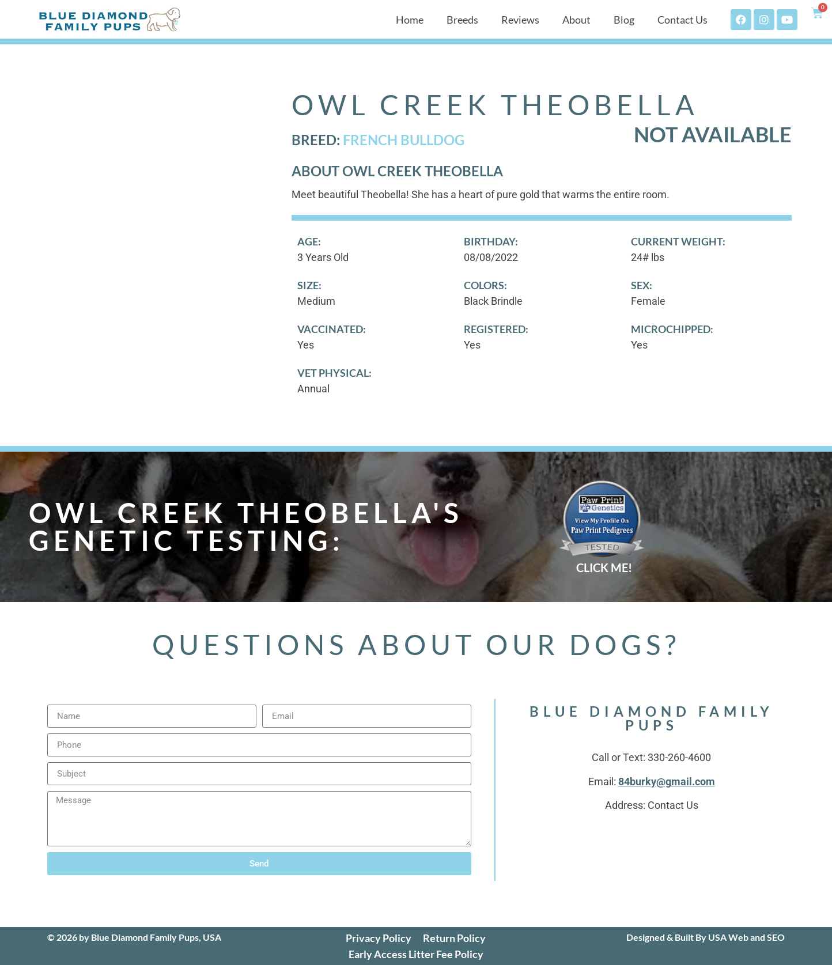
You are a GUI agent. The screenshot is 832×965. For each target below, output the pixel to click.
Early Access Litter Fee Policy (416, 954)
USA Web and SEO (746, 937)
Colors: (485, 285)
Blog (624, 19)
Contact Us (682, 19)
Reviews (520, 19)
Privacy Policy (378, 938)
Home (409, 19)
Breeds (462, 19)
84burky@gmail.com (666, 781)
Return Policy (454, 938)
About (576, 19)
